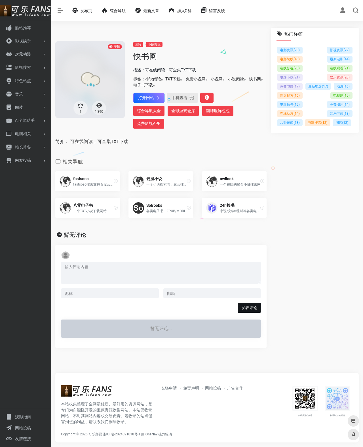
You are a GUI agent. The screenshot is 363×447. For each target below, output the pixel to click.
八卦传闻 (290, 123)
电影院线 (290, 59)
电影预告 (290, 105)
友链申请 (169, 388)
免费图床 (340, 105)
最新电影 (340, 59)
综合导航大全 (149, 110)
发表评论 (249, 307)
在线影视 (290, 68)
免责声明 (191, 388)
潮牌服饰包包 (218, 110)
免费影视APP (149, 123)
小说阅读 (154, 44)
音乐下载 (340, 114)
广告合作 (235, 388)
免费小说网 (196, 79)
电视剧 (341, 95)
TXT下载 (172, 79)
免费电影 (290, 86)
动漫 (343, 86)
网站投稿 (213, 388)
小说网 (217, 79)
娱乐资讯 (340, 77)
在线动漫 (290, 114)
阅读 (138, 44)
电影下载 (290, 77)
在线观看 (340, 68)
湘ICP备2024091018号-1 (121, 434)
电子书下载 (143, 85)
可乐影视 (95, 434)
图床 (342, 123)
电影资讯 (290, 50)
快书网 (255, 79)
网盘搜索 (290, 95)
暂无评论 (75, 234)
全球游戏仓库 (183, 110)
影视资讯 (340, 50)
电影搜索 (318, 123)
